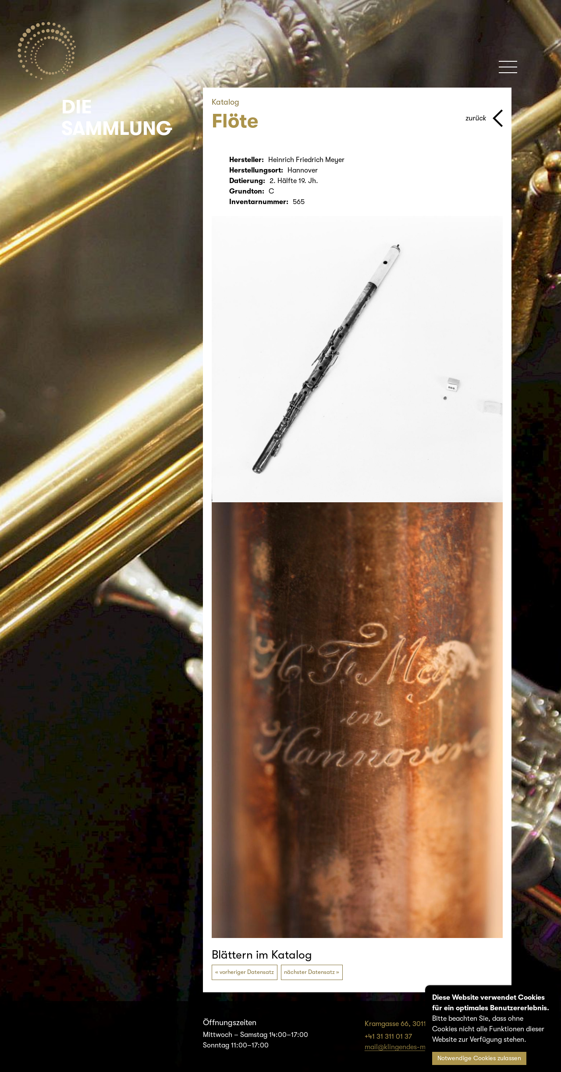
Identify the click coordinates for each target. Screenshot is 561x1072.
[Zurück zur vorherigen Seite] (484, 118)
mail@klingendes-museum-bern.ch (418, 1047)
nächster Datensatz (309, 972)
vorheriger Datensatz (247, 972)
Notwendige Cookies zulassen (479, 1058)
